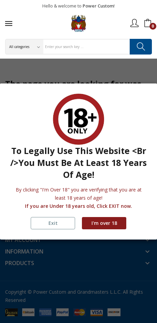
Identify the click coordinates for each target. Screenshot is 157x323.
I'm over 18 (104, 223)
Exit (53, 223)
